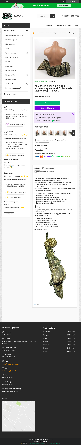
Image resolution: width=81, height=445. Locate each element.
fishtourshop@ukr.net (9, 371)
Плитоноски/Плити (11, 57)
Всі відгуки (8, 214)
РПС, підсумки (10, 44)
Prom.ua (50, 439)
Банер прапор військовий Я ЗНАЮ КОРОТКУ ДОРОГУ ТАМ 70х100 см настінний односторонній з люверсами (16, 146)
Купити (47, 103)
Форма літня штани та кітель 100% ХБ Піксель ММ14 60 (15, 185)
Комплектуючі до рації (13, 88)
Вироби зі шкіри (10, 70)
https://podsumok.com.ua (10, 364)
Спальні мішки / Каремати (14, 35)
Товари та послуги (63, 25)
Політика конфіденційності (53, 443)
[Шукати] (52, 16)
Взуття (7, 62)
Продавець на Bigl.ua (40, 441)
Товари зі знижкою (10, 94)
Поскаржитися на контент (36, 443)
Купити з (47, 108)
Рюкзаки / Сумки (11, 40)
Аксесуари (9, 66)
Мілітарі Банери (10, 79)
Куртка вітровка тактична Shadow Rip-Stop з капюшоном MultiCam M (16, 116)
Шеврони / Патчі (10, 75)
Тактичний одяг (10, 53)
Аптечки (8, 48)
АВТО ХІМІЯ (9, 84)
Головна (49, 25)
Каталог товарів (9, 30)
